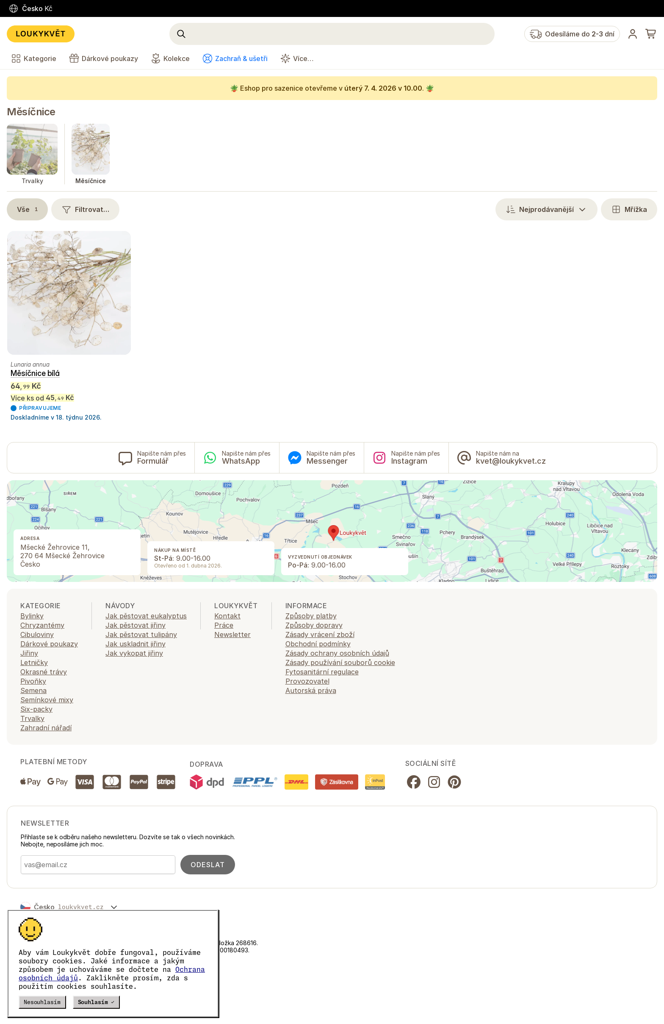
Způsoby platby (311, 616)
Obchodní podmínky (318, 644)
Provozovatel (307, 681)
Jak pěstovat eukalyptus (146, 616)
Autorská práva (310, 690)
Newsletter (232, 634)
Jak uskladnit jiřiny (135, 644)
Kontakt (227, 616)
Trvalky (32, 718)
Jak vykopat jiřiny (134, 653)
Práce (223, 625)
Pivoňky (33, 681)
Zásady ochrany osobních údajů (337, 653)
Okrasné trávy (43, 672)
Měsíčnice (31, 112)
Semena (33, 690)
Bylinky (32, 616)
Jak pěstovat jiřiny (135, 625)
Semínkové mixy (46, 700)
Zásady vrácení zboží (319, 634)
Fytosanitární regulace (322, 672)
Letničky (34, 662)
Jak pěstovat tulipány (141, 634)
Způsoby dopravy (314, 625)
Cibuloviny (37, 634)
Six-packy (36, 709)
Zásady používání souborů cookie (340, 662)
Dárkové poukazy (49, 644)
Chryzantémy (42, 625)
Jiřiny (29, 653)
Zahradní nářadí (46, 727)
